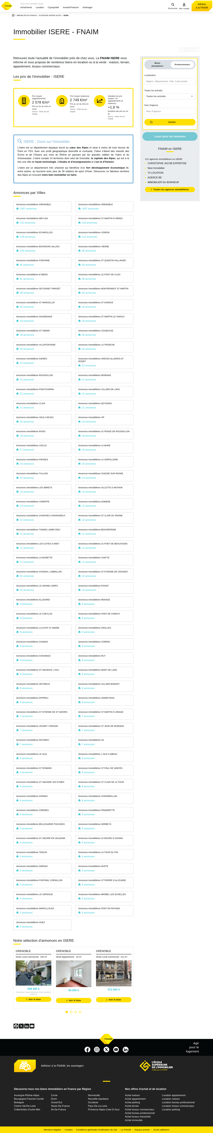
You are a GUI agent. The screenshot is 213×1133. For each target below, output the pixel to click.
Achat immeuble (133, 1120)
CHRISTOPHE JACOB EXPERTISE (167, 163)
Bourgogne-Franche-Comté (29, 1099)
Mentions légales (52, 1129)
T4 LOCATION (155, 173)
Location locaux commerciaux (178, 1106)
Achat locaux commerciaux (139, 1109)
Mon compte (184, 9)
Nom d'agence (151, 105)
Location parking (171, 1109)
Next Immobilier (156, 168)
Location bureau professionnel (178, 1102)
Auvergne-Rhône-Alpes (26, 1095)
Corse (54, 1095)
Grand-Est (56, 1102)
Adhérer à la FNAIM (202, 6)
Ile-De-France (58, 1109)
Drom (54, 1099)
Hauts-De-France (60, 1106)
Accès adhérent (161, 1129)
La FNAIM (126, 1129)
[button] (26, 7)
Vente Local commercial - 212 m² (111, 957)
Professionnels (182, 64)
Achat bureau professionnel (140, 1113)
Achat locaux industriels (138, 1116)
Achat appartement (135, 1099)
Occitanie (93, 1102)
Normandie (94, 1095)
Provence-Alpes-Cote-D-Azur (104, 1109)
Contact (68, 1129)
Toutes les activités (153, 90)
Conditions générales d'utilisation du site (96, 1129)
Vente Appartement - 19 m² (69, 957)
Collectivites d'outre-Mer (27, 1109)
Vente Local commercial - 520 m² (31, 957)
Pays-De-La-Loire (97, 1106)
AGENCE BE (155, 177)
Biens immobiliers (157, 64)
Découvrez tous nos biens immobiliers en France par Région (52, 1089)
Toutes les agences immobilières (171, 189)
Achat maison (132, 1095)
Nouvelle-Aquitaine (98, 1099)
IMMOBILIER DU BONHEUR (163, 182)
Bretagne (19, 1102)
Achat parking (132, 1102)
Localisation (150, 75)
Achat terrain (132, 1106)
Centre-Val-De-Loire (25, 1106)
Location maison (171, 1099)
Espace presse (142, 1129)
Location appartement (174, 1095)
